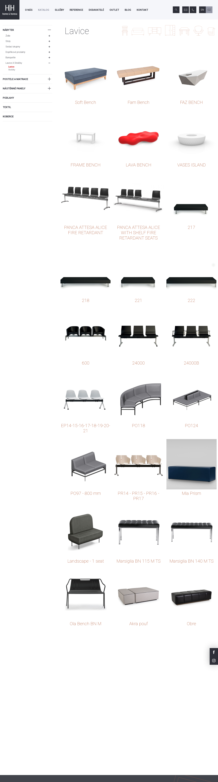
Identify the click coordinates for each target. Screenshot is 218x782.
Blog (128, 9)
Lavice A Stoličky (14, 63)
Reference (76, 9)
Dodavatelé (96, 9)
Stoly (8, 41)
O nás (29, 9)
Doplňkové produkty (15, 52)
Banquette (11, 57)
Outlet (114, 9)
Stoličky (11, 70)
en (202, 9)
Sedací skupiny (13, 46)
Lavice (11, 67)
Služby (59, 9)
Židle (8, 35)
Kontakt (142, 9)
